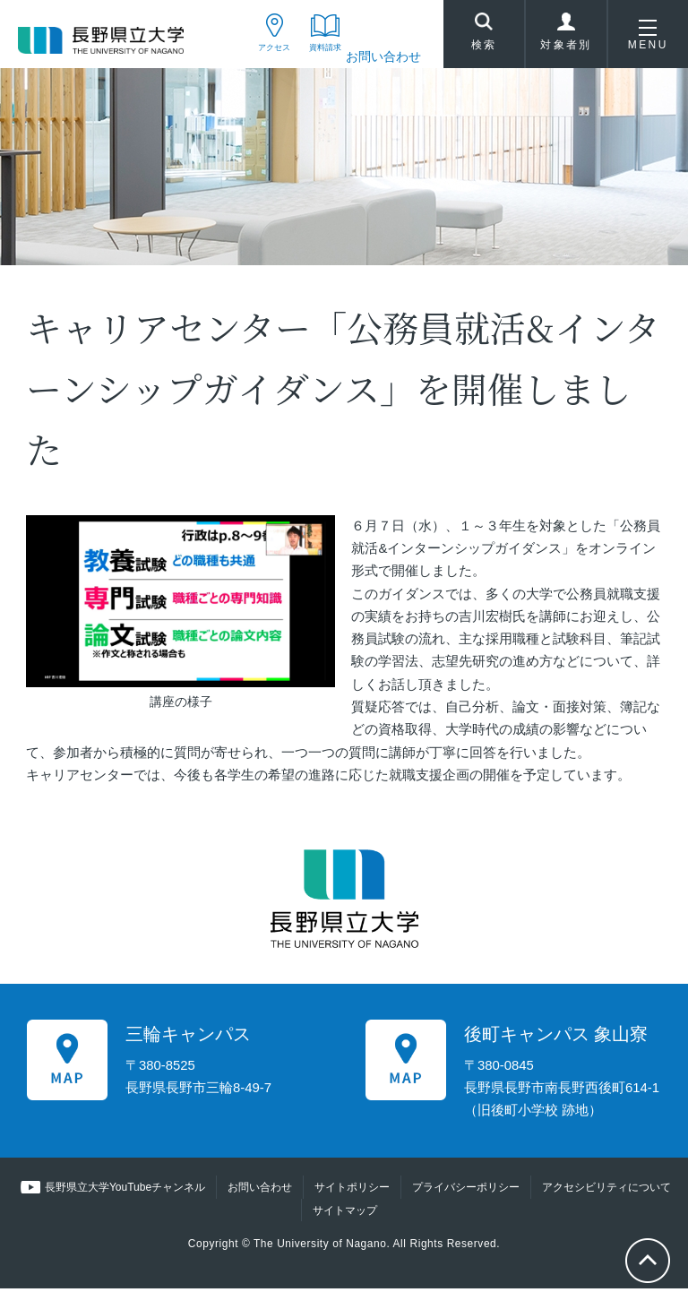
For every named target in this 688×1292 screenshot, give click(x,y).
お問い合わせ (383, 56)
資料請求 (310, 56)
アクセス (237, 56)
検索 (483, 36)
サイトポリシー (352, 1191)
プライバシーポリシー (466, 1191)
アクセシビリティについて (606, 1191)
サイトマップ (345, 1214)
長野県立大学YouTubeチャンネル (125, 1191)
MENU (648, 39)
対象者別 (566, 39)
